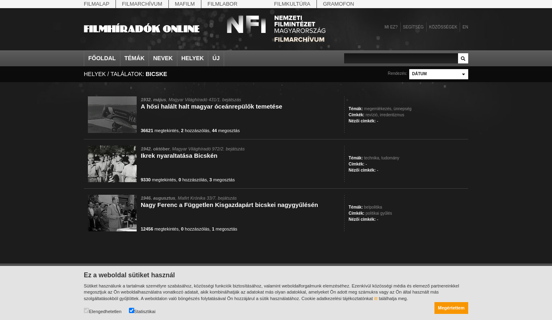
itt (376, 298)
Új (216, 58)
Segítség (413, 27)
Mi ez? (390, 27)
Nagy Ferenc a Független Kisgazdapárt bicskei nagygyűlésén (229, 204)
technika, (372, 158)
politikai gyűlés (379, 213)
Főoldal (102, 58)
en (465, 27)
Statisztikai (142, 311)
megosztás (226, 130)
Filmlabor (222, 4)
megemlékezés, (378, 109)
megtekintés (160, 130)
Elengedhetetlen (103, 311)
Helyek (192, 58)
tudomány (390, 158)
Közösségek (443, 27)
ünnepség (403, 109)
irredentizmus (392, 115)
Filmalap (96, 4)
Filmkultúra (292, 4)
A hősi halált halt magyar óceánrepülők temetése (211, 106)
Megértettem (451, 307)
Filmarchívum (142, 4)
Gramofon (338, 4)
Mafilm (185, 4)
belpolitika (373, 207)
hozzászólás (195, 130)
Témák (134, 58)
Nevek (162, 58)
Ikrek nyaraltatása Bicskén (179, 155)
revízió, (372, 115)
